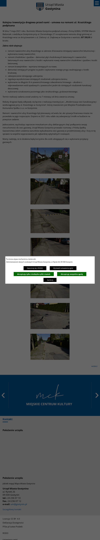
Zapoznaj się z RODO (35, 268)
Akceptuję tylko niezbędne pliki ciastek (33, 274)
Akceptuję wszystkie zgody (72, 274)
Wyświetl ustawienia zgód (63, 268)
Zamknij (50, 280)
